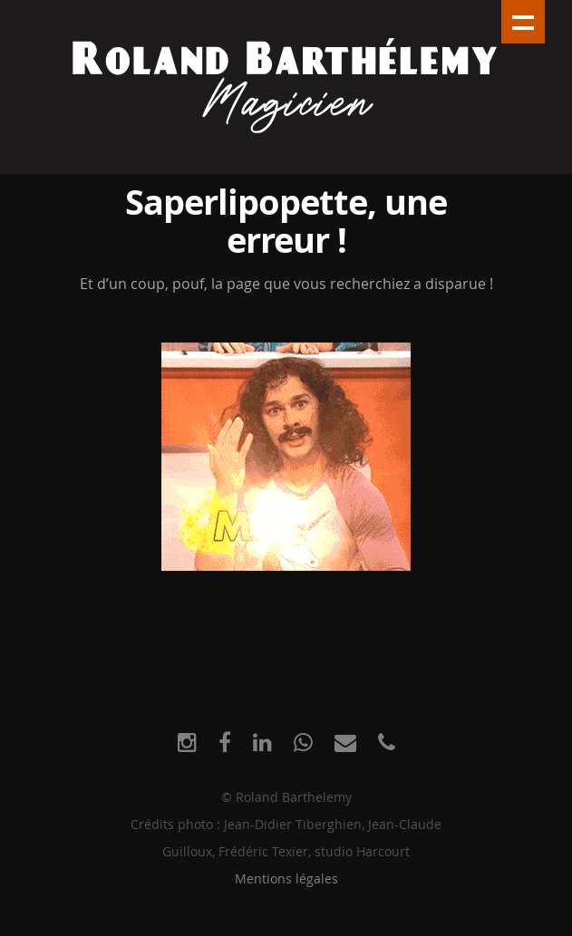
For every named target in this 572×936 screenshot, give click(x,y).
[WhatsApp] (303, 742)
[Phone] (386, 742)
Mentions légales (286, 878)
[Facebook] (224, 742)
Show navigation (523, 21)
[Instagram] (187, 742)
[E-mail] (345, 742)
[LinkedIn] (262, 742)
